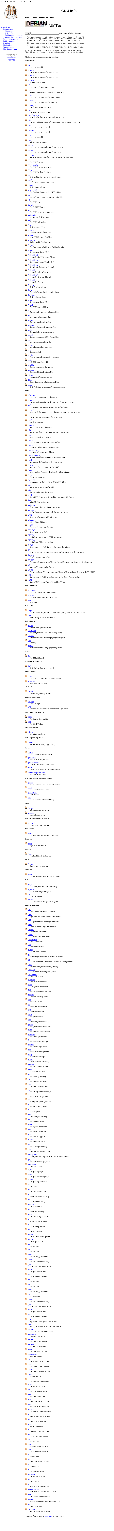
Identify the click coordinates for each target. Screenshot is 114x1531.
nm (29, 319)
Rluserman (31, 688)
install (30, 1226)
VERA (30, 620)
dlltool (30, 384)
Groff (30, 683)
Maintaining (32, 219)
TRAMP (31, 564)
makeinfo (31, 1361)
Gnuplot (31, 875)
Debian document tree (14, 35)
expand (30, 1396)
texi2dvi (31, 1351)
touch (30, 1281)
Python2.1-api (33, 259)
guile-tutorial (32, 801)
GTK (29, 729)
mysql (30, 854)
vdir (29, 1286)
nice (29, 1061)
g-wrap (30, 791)
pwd (29, 1086)
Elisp (29, 439)
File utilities (32, 1176)
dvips (30, 896)
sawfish (30, 698)
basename (31, 991)
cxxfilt (30, 364)
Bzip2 (30, 926)
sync (29, 1276)
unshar (30, 961)
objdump (31, 329)
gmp (29, 179)
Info (29, 494)
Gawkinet (31, 981)
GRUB (30, 761)
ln (28, 1231)
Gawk (30, 976)
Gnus (30, 479)
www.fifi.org (5, 27)
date (29, 1001)
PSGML (31, 539)
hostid (30, 1041)
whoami (31, 1151)
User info (6, 43)
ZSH (29, 662)
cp (28, 1196)
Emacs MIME (33, 454)
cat (29, 1371)
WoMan (30, 584)
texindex (31, 1356)
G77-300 (31, 134)
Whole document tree (13, 37)
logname (31, 1056)
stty (29, 1101)
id (28, 1051)
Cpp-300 (31, 104)
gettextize (31, 234)
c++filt (30, 359)
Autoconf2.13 (32, 79)
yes (29, 1156)
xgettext (31, 254)
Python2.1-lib (33, 274)
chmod (30, 1191)
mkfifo (30, 1246)
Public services (9, 41)
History (30, 189)
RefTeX (30, 549)
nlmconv (31, 374)
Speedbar (31, 559)
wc (29, 1496)
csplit (30, 1386)
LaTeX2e (31, 906)
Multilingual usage (10, 49)
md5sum (31, 1421)
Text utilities (32, 1366)
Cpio (29, 1331)
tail (29, 1471)
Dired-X (31, 424)
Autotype (31, 404)
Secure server (8, 47)
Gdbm (30, 174)
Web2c (30, 911)
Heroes (30, 817)
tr (28, 1481)
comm (30, 1381)
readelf (30, 339)
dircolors (31, 1216)
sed (29, 1306)
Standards (31, 299)
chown (30, 1186)
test (29, 1121)
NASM (30, 529)
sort (29, 1451)
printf (30, 1081)
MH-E (30, 519)
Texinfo (30, 1341)
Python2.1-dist (33, 264)
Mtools (30, 1511)
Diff (29, 1161)
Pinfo (30, 936)
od (29, 1431)
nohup (30, 1066)
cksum (30, 1376)
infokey (30, 1506)
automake (31, 84)
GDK (30, 724)
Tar (29, 1111)
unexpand (31, 1486)
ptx (29, 1446)
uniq (29, 1491)
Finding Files (32, 1166)
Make (30, 224)
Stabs (30, 294)
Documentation (9, 29)
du (29, 1221)
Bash (29, 921)
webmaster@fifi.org (11, 57)
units (29, 1516)
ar (28, 314)
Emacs (30, 444)
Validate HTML (12, 59)
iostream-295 (32, 194)
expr (29, 1021)
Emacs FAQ (32, 449)
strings (30, 349)
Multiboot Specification (36, 781)
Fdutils (30, 740)
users (29, 1141)
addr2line (31, 369)
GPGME (31, 641)
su (28, 1106)
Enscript (31, 709)
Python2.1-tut (33, 284)
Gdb (29, 164)
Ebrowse (31, 429)
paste (29, 1436)
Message (31, 514)
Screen (30, 946)
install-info (32, 1346)
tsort (29, 1476)
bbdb (29, 409)
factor (30, 1026)
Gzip (29, 931)
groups (30, 1036)
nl (28, 1426)
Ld (29, 204)
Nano (30, 864)
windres (30, 379)
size (29, 344)
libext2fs (31, 209)
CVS (29, 114)
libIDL (30, 651)
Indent (30, 489)
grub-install (32, 766)
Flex (29, 144)
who (29, 1146)
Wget (30, 843)
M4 (29, 214)
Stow (29, 605)
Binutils (30, 309)
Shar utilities (32, 951)
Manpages (9, 31)
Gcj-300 (31, 159)
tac (29, 1466)
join (29, 1416)
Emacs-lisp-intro (34, 459)
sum (29, 1461)
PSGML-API (32, 544)
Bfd (29, 89)
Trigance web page (10, 39)
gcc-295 (31, 149)
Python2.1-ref (33, 279)
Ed (29, 971)
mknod (30, 1251)
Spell (29, 672)
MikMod (31, 524)
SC (29, 554)
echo (29, 1011)
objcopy (31, 324)
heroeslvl (31, 822)
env (29, 1016)
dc (28, 966)
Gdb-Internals (33, 169)
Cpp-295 (31, 99)
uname (30, 1136)
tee (29, 1116)
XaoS (30, 885)
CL (29, 419)
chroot (30, 996)
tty (29, 1131)
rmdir (30, 1266)
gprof (30, 184)
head (29, 1411)
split (29, 1456)
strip (29, 354)
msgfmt (30, 239)
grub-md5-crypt (33, 771)
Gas (29, 139)
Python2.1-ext (33, 269)
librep (30, 504)
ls (28, 1236)
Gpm (29, 714)
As (29, 69)
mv (29, 1256)
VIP (29, 569)
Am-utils (31, 600)
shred (30, 1271)
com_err (31, 94)
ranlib (30, 334)
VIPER (30, 574)
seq (29, 1091)
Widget (30, 579)
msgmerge (31, 244)
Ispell (30, 499)
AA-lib (30, 631)
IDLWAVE (32, 484)
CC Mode (31, 414)
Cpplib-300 (32, 109)
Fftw (29, 124)
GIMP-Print (32, 636)
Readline (31, 289)
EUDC (30, 469)
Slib (29, 806)
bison (30, 389)
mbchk (30, 776)
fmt (29, 1401)
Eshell (30, 464)
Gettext (30, 229)
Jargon (30, 615)
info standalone (33, 1501)
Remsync (31, 941)
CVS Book (32, 1521)
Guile (30, 796)
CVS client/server (34, 119)
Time (29, 1336)
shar (29, 956)
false (29, 1031)
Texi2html (31, 833)
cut (29, 1391)
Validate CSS (12, 60)
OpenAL (31, 249)
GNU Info (9, 33)
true (29, 1126)
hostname (31, 1046)
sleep (29, 1096)
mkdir (30, 1241)
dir (29, 1211)
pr (28, 1441)
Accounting (32, 595)
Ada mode (31, 399)
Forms (30, 474)
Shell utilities (32, 986)
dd (29, 1201)
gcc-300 (31, 154)
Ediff (29, 434)
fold (29, 1406)
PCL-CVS (31, 534)
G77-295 (31, 129)
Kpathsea (31, 901)
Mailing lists (7, 45)
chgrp (30, 1181)
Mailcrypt (31, 509)
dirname (31, 1006)
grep (29, 1171)
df (28, 1206)
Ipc (29, 199)
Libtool (30, 750)
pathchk (30, 1071)
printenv (31, 1076)
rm (29, 1261)
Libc (29, 646)
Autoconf (31, 74)
